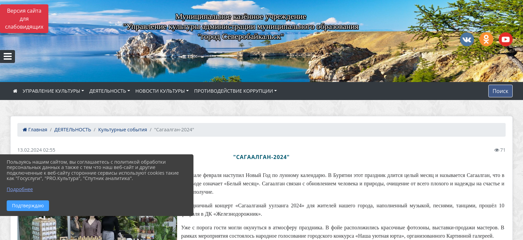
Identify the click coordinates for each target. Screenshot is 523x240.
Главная (35, 129)
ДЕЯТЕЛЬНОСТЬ (107, 91)
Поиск (500, 91)
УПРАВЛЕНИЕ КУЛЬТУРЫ (51, 91)
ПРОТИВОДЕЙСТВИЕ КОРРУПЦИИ (233, 91)
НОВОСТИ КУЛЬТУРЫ (160, 91)
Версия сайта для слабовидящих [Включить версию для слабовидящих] (24, 18)
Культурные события (122, 129)
